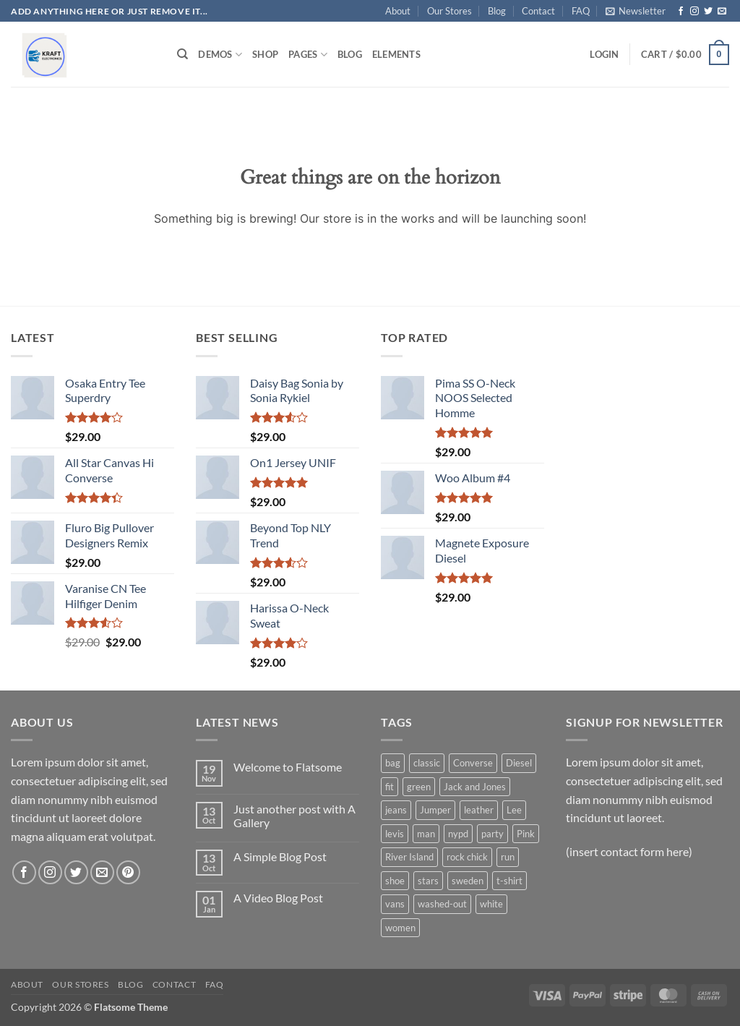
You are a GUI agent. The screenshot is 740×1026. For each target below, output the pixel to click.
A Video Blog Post (278, 898)
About (397, 11)
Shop (265, 54)
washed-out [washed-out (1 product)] (442, 904)
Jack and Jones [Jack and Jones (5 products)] (475, 786)
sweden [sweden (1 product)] (467, 880)
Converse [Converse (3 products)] (473, 763)
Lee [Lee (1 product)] (514, 810)
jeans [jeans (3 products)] (396, 810)
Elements (396, 54)
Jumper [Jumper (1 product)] (435, 810)
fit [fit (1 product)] (389, 786)
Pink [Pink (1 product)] (526, 833)
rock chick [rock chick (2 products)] (467, 857)
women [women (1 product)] (400, 927)
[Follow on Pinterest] (128, 872)
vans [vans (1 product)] (395, 904)
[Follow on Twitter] (708, 12)
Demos (220, 54)
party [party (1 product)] (492, 833)
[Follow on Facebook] (680, 12)
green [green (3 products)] (419, 786)
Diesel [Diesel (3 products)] (519, 763)
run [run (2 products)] (508, 857)
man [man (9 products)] (426, 833)
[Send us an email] (722, 12)
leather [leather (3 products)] (479, 810)
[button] (636, 11)
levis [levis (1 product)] (394, 833)
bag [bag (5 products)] (392, 763)
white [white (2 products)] (491, 904)
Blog (497, 11)
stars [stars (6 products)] (428, 880)
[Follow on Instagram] (694, 12)
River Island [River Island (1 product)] (409, 857)
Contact (538, 11)
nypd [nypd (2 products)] (458, 833)
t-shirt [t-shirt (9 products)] (509, 880)
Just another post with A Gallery (294, 815)
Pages (307, 54)
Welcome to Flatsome (287, 767)
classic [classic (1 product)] (426, 763)
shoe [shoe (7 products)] (395, 880)
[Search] (182, 54)
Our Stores (449, 11)
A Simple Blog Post (280, 856)
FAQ (581, 11)
